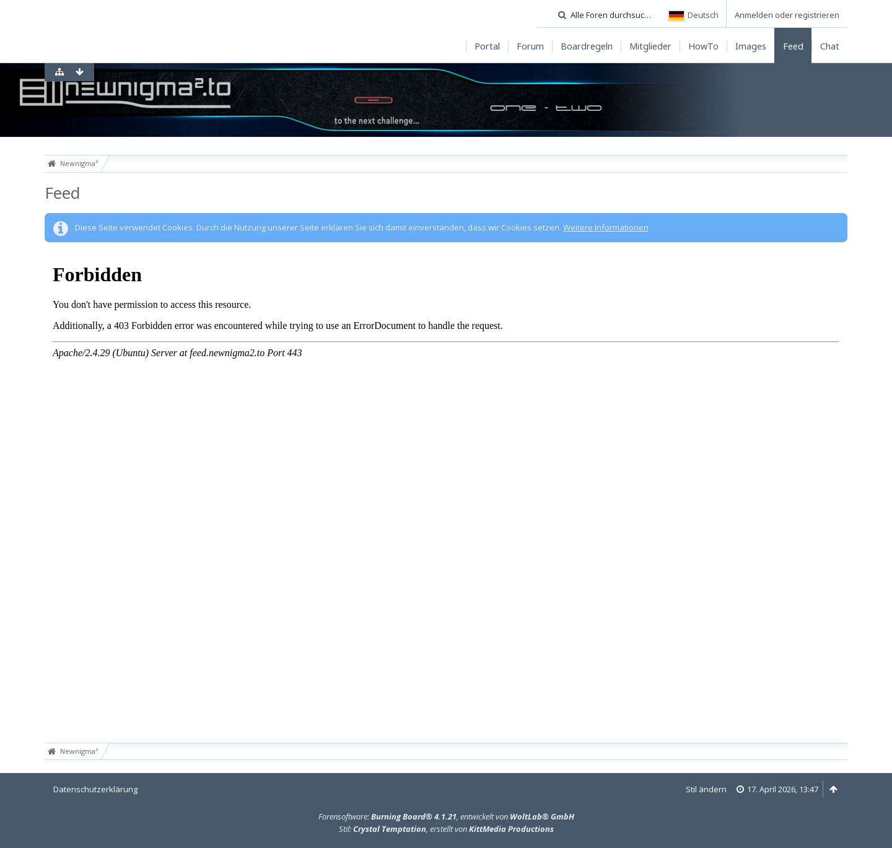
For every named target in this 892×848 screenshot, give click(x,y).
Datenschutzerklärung (95, 789)
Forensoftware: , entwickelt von (446, 816)
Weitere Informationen (606, 227)
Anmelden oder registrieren (787, 14)
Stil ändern (706, 789)
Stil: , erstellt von (446, 828)
